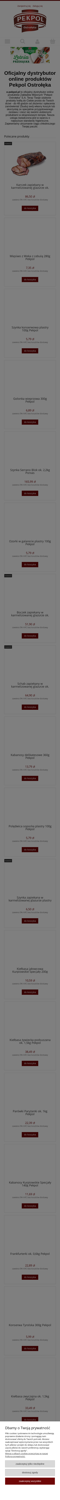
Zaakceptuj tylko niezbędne (30, 1463)
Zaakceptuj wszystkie (30, 1481)
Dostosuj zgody (30, 1472)
